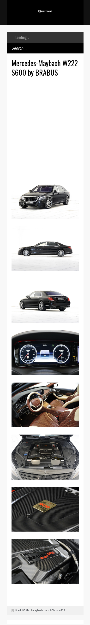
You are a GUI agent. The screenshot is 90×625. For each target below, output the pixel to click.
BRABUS (27, 610)
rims (46, 610)
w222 (62, 610)
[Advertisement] (45, 124)
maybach (37, 610)
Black (18, 610)
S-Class (53, 610)
